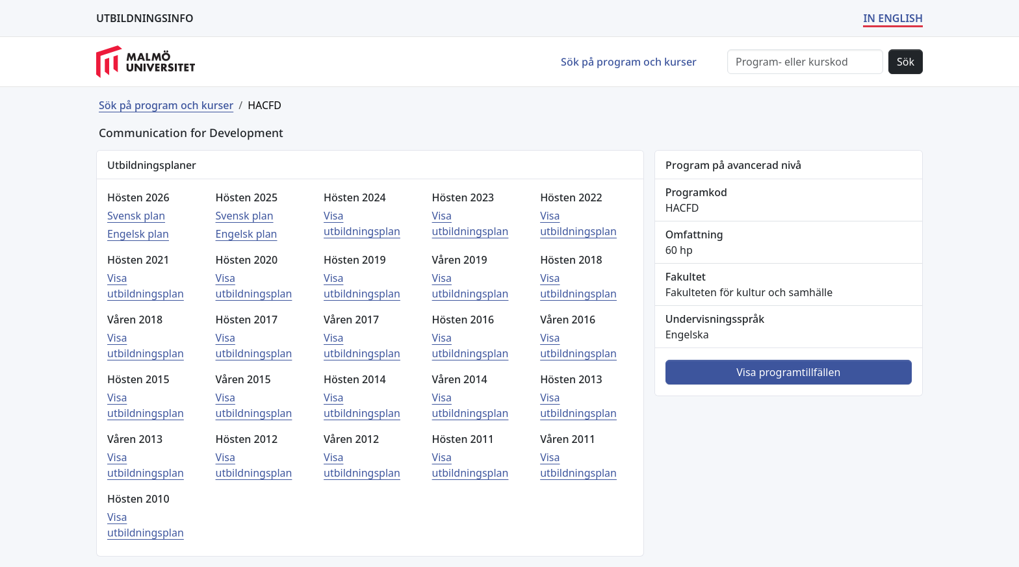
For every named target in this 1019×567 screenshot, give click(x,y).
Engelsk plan (138, 234)
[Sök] (805, 61)
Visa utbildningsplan (362, 223)
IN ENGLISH (893, 18)
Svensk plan (136, 215)
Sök (905, 62)
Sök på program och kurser (629, 62)
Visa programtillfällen (788, 372)
